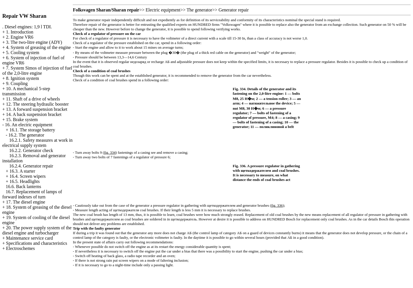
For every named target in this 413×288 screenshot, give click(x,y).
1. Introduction (19, 31)
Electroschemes (20, 248)
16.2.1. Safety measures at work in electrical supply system (37, 143)
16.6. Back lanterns (23, 186)
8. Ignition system (22, 78)
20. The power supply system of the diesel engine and (37, 230)
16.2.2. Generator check (31, 150)
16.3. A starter (22, 171)
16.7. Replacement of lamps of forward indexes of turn (32, 194)
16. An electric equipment (28, 124)
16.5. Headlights (24, 181)
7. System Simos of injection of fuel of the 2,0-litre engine (37, 71)
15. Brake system (22, 119)
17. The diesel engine (25, 202)
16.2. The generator (26, 135)
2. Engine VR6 (19, 37)
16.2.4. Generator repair (31, 165)
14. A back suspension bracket (33, 114)
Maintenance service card (29, 238)
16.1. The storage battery (32, 129)
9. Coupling (17, 83)
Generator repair (233, 9)
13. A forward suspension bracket (36, 109)
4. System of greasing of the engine (38, 47)
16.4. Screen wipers (27, 176)
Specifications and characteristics (36, 243)
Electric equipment (163, 9)
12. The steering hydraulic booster (37, 104)
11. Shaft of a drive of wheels (33, 98)
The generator (199, 9)
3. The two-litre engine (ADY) (34, 42)
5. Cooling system (22, 52)
